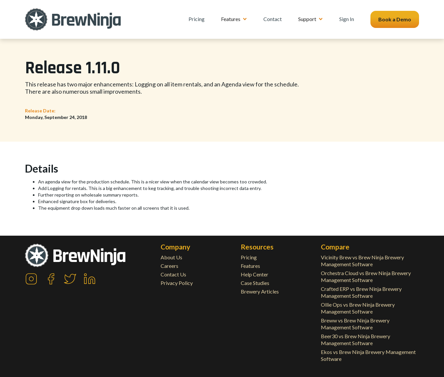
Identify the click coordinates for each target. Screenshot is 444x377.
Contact (272, 19)
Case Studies (255, 283)
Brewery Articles (260, 291)
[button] (234, 19)
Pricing (197, 19)
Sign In (346, 19)
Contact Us (173, 274)
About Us (171, 257)
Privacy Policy (177, 283)
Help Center (254, 274)
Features (250, 266)
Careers (169, 266)
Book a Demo (394, 19)
